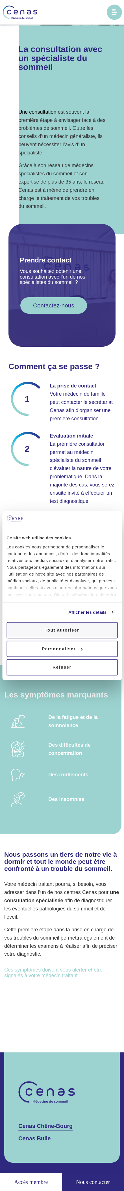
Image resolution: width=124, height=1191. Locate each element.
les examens (44, 946)
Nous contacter (93, 1182)
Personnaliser (62, 648)
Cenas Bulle (34, 1138)
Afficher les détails (87, 612)
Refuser (62, 667)
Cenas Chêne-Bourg (45, 1126)
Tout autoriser (62, 630)
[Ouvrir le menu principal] (114, 12)
